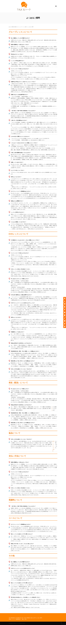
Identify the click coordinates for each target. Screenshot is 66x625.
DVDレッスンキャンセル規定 (53, 446)
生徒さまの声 (33, 617)
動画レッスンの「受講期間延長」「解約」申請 (17, 619)
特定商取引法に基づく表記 (21, 617)
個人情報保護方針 (12, 617)
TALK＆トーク (16, 623)
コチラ (51, 408)
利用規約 (28, 617)
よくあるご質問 (39, 617)
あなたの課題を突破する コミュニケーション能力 (18, 26)
